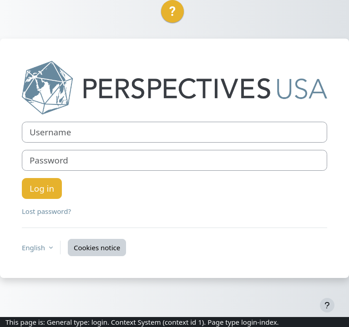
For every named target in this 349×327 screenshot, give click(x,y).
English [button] (34, 247)
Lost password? (46, 211)
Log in (42, 188)
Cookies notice (97, 247)
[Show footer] (327, 305)
